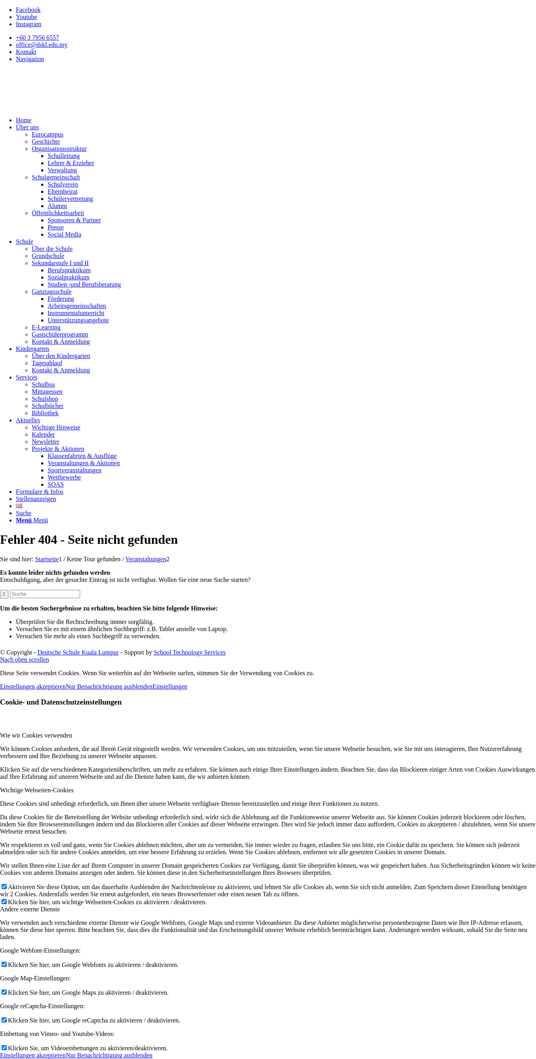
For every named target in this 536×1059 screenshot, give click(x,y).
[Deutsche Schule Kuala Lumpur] (59, 106)
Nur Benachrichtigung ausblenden (109, 686)
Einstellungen (169, 686)
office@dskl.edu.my (41, 44)
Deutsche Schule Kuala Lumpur (78, 652)
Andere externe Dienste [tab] (30, 909)
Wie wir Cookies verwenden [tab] (36, 735)
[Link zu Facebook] (28, 9)
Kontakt (26, 51)
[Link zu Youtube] (26, 16)
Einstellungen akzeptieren (33, 686)
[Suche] (23, 513)
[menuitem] (276, 37)
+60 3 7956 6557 (37, 37)
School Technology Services (190, 652)
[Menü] (32, 520)
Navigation (30, 59)
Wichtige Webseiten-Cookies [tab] (37, 790)
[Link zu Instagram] (28, 24)
